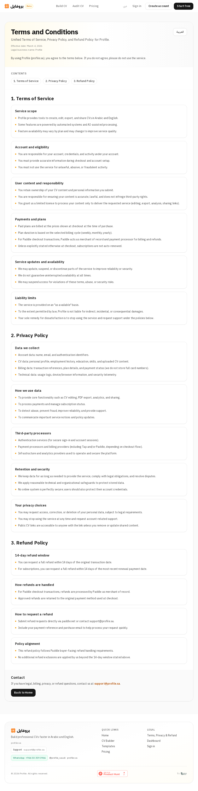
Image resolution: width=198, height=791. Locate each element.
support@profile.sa (107, 684)
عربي (125, 6)
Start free (183, 6)
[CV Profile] (14, 6)
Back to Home (23, 693)
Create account (158, 6)
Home (105, 736)
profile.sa (72, 757)
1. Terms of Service (26, 81)
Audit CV (78, 6)
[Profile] (20, 730)
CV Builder (108, 741)
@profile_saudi (57, 757)
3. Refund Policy (84, 81)
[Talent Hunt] (184, 773)
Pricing (94, 6)
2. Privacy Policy (56, 81)
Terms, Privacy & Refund (162, 736)
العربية (180, 32)
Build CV (61, 6)
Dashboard (153, 741)
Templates (108, 746)
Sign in (136, 6)
